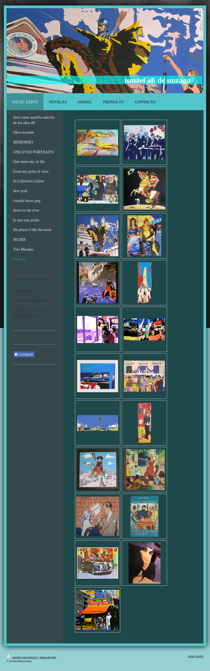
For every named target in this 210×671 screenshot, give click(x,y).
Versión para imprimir (22, 657)
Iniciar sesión (195, 656)
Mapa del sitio (48, 657)
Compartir (23, 354)
